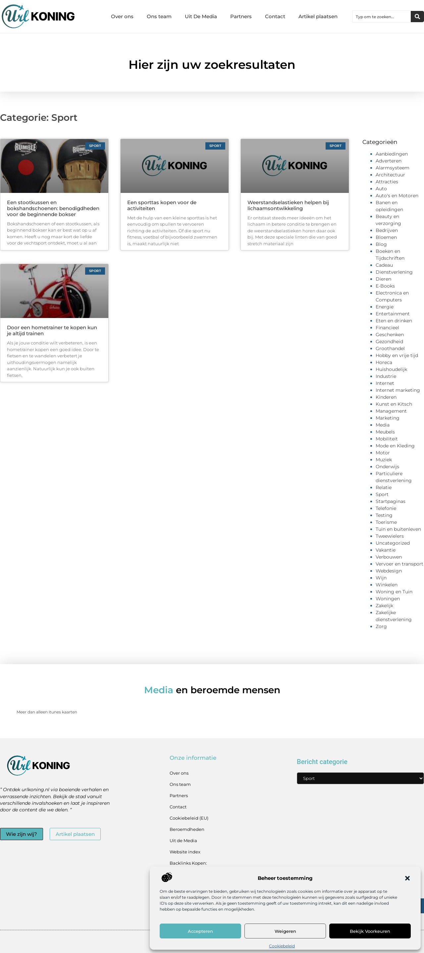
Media (383, 425)
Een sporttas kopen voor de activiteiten (161, 205)
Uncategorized (393, 543)
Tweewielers (390, 536)
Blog (381, 244)
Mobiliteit (387, 439)
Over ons (122, 16)
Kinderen (386, 397)
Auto (381, 189)
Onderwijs (387, 467)
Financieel (387, 328)
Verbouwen (389, 557)
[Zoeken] (417, 16)
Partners (241, 16)
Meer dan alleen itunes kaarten (47, 711)
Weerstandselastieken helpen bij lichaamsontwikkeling (288, 205)
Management (391, 411)
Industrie (386, 376)
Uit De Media (201, 16)
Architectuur (390, 175)
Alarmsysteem (392, 168)
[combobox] (381, 16)
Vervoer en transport (399, 564)
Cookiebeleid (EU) (189, 818)
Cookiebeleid (282, 945)
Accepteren (200, 931)
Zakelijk (384, 606)
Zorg (381, 626)
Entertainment (393, 314)
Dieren (383, 279)
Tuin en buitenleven (398, 529)
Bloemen (386, 237)
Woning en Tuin (394, 592)
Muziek (384, 460)
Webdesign (389, 571)
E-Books (385, 286)
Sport (382, 494)
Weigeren (285, 931)
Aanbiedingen (392, 154)
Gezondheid (389, 341)
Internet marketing (398, 390)
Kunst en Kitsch (394, 404)
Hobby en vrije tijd (397, 355)
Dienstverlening (394, 272)
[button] (407, 878)
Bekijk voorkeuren (370, 931)
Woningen (388, 599)
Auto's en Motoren (397, 196)
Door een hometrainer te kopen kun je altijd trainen (52, 330)
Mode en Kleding (395, 446)
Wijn (381, 578)
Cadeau (384, 265)
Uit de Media (183, 840)
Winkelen (387, 585)
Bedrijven (387, 230)
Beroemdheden (187, 829)
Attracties (387, 182)
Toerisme (386, 522)
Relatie (384, 487)
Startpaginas (390, 501)
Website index (185, 851)
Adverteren (388, 161)
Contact (275, 16)
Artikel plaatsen (318, 16)
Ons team (159, 16)
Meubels (385, 432)
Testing (384, 515)
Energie (385, 307)
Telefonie (386, 508)
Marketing (387, 418)
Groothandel (390, 348)
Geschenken (390, 335)
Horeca (384, 362)
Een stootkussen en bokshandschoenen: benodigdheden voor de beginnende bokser (53, 208)
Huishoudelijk (391, 369)
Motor (383, 453)
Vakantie (386, 550)
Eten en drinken (394, 321)
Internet (385, 383)
